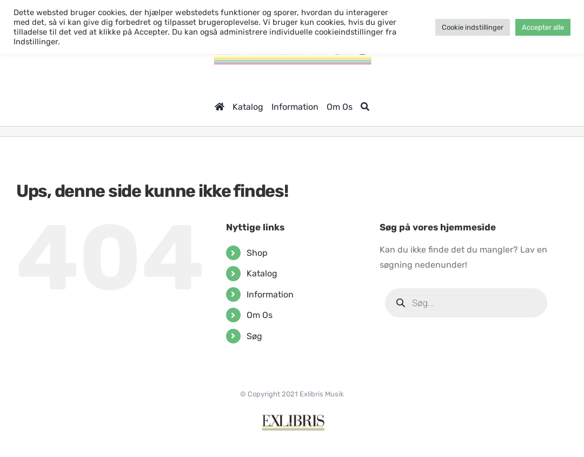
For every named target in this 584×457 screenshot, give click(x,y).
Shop (257, 253)
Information (270, 294)
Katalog (262, 273)
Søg (254, 336)
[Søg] (365, 107)
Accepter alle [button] (543, 27)
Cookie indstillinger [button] (472, 27)
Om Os (260, 315)
